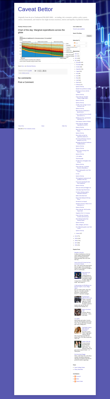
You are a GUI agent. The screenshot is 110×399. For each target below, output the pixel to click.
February (78, 84)
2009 (76, 238)
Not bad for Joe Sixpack (81, 201)
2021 (76, 53)
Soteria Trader (79, 381)
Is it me (77, 173)
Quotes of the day (80, 86)
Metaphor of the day (79, 252)
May (77, 78)
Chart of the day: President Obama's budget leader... (82, 97)
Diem (77, 379)
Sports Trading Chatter (79, 367)
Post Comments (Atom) (29, 128)
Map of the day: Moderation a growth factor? (83, 111)
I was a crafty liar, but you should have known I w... (83, 115)
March (77, 82)
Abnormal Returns (31, 66)
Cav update (77, 318)
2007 (76, 243)
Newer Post (21, 126)
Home (43, 126)
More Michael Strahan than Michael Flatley (82, 219)
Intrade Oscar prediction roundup (83, 88)
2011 (76, 60)
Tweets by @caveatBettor (79, 29)
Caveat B (78, 376)
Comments (77, 46)
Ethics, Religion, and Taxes (82, 224)
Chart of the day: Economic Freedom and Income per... (83, 216)
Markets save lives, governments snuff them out (83, 118)
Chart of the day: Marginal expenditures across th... (82, 124)
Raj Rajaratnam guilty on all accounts (87, 297)
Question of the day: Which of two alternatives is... (84, 204)
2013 (76, 56)
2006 (76, 245)
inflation (24, 73)
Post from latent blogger (79, 354)
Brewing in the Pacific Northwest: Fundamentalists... (83, 143)
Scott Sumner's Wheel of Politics (83, 121)
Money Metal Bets (78, 369)
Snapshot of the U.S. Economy (83, 213)
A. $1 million (79, 156)
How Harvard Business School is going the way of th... (83, 139)
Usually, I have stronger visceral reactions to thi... (83, 105)
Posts (76, 43)
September (78, 69)
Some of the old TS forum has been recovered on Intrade (82, 263)
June (77, 75)
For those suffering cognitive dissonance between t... (82, 192)
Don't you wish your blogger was (83, 187)
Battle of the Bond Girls (81, 195)
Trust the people (79, 158)
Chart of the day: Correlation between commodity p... (82, 167)
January (78, 233)
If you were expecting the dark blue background (83, 182)
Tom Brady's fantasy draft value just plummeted (87, 329)
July (77, 73)
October (78, 66)
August (78, 71)
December (78, 62)
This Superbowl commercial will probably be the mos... (83, 179)
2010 (76, 236)
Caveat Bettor (35, 9)
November (78, 64)
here (23, 66)
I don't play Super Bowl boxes (83, 189)
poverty (27, 73)
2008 (76, 240)
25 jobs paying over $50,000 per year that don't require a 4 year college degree (82, 287)
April (77, 80)
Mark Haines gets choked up (86, 273)
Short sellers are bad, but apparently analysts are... (82, 136)
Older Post (64, 126)
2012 (76, 58)
